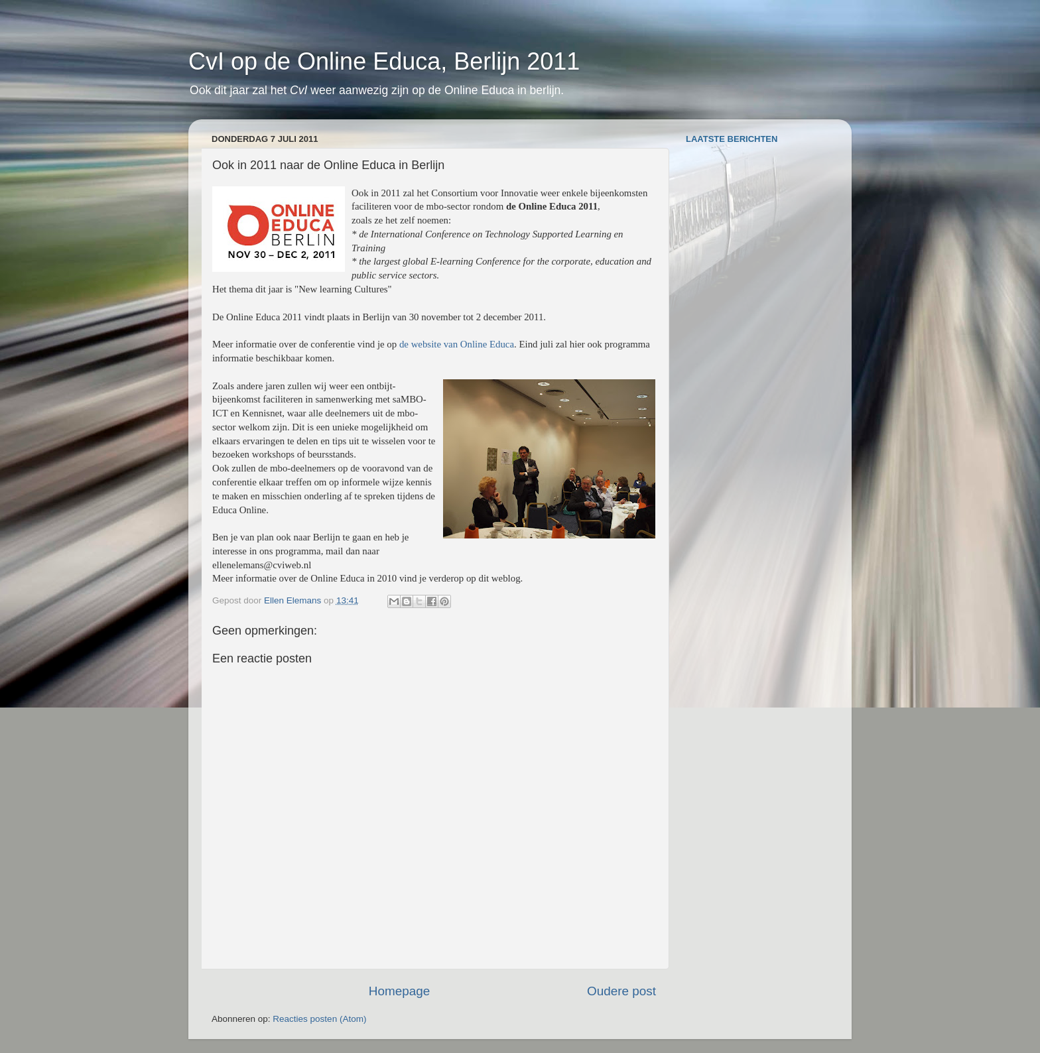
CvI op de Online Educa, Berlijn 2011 (384, 61)
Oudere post (621, 991)
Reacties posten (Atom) (319, 1019)
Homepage (399, 991)
